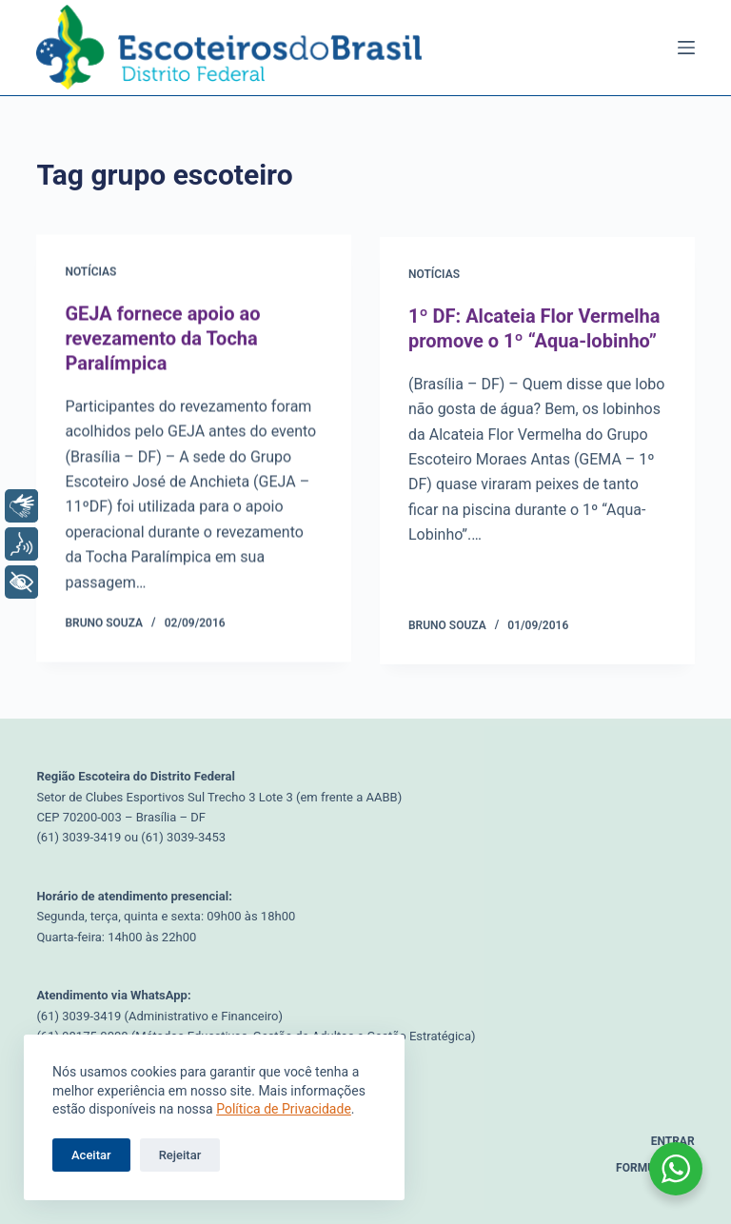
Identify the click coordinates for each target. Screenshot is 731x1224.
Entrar (673, 1141)
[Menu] (686, 47)
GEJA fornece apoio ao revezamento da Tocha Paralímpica (162, 339)
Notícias (90, 273)
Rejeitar (180, 1155)
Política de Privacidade (283, 1108)
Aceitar (91, 1155)
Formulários (655, 1168)
